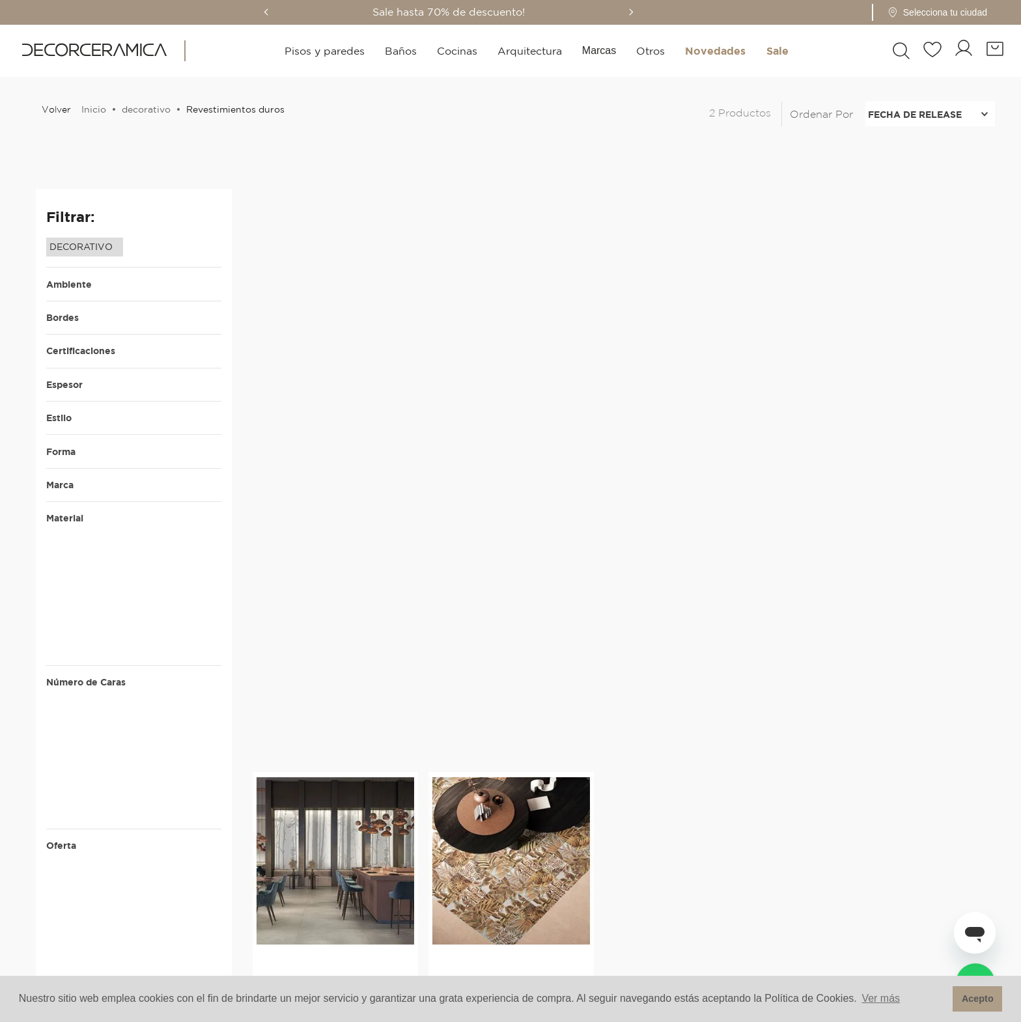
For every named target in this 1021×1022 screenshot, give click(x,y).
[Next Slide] (649, 12)
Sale (777, 51)
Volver (56, 109)
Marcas (599, 50)
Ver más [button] (880, 998)
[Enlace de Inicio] (91, 109)
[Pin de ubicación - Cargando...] (955, 12)
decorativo (146, 109)
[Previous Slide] (284, 12)
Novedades (715, 51)
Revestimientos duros (235, 109)
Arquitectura (529, 51)
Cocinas (457, 51)
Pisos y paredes (325, 51)
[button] (951, 12)
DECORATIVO (81, 247)
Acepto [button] (978, 998)
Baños (401, 51)
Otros (650, 51)
